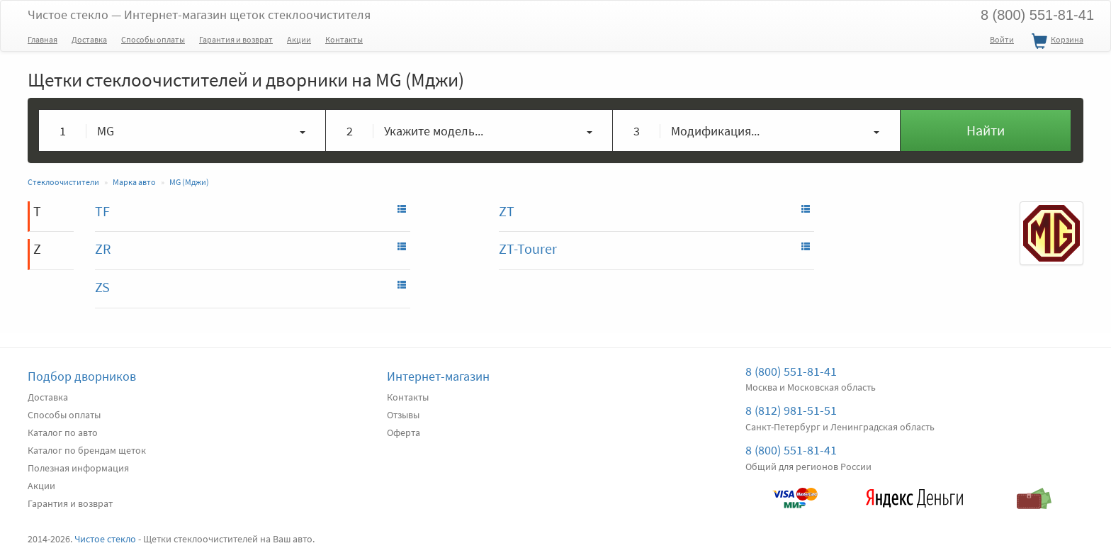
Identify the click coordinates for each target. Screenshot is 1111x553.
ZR (103, 248)
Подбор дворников (82, 376)
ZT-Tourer (528, 248)
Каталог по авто (63, 432)
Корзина (1055, 41)
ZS (102, 287)
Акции (299, 39)
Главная (42, 39)
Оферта (403, 432)
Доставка (89, 39)
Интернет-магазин (438, 376)
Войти (1002, 39)
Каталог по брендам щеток (87, 450)
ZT (506, 211)
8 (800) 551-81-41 (1037, 15)
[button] (182, 130)
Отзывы (403, 414)
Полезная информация (78, 468)
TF (102, 211)
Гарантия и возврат (236, 39)
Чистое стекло (199, 14)
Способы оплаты (153, 39)
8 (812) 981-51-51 (791, 410)
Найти (985, 130)
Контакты (344, 39)
